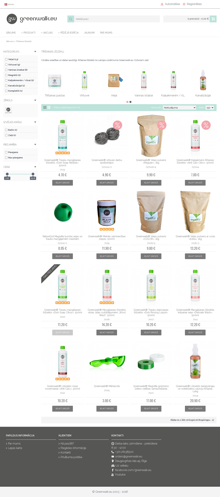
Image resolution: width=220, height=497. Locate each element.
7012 (62, 392)
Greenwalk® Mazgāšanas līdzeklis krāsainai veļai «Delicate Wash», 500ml (195, 312)
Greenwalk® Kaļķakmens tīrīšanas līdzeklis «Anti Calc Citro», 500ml (195, 161)
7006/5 (151, 243)
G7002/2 (107, 167)
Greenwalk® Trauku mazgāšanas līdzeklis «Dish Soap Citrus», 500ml (62, 311)
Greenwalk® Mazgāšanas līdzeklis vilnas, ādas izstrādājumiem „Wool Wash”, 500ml (107, 312)
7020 (62, 316)
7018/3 (195, 243)
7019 (106, 243)
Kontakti (65, 453)
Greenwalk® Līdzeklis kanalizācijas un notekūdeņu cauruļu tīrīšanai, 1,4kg (195, 389)
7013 (62, 169)
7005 (106, 390)
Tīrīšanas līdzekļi (23, 41)
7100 (151, 392)
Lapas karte (14, 448)
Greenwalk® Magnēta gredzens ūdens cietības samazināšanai (151, 387)
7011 (195, 319)
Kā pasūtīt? (66, 444)
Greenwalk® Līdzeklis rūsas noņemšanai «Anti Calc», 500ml (62, 387)
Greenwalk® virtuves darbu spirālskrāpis (107, 161)
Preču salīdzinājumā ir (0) (67, 107)
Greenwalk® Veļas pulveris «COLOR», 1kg (151, 237)
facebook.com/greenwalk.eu (131, 470)
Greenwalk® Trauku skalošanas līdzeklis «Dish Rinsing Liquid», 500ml (151, 312)
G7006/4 (151, 167)
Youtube (118, 475)
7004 (195, 395)
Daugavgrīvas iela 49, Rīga (129, 461)
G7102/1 (62, 243)
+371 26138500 (122, 452)
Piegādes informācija (72, 448)
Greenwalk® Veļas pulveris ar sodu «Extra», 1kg (195, 237)
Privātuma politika (70, 457)
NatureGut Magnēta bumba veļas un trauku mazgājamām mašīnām (62, 237)
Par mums (13, 444)
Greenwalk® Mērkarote (107, 386)
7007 (151, 319)
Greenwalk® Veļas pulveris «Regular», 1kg (151, 161)
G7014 (195, 167)
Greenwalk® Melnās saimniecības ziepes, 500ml (107, 237)
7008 (107, 319)
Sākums (10, 41)
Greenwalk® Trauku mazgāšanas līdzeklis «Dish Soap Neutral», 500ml (62, 163)
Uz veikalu (119, 466)
